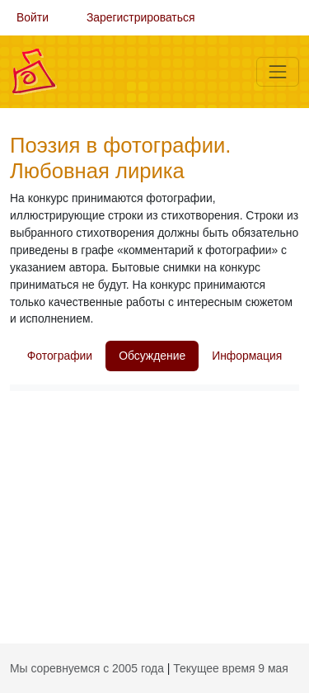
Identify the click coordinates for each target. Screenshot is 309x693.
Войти (32, 17)
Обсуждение (152, 355)
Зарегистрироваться (141, 17)
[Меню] (277, 72)
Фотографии (59, 355)
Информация (247, 355)
